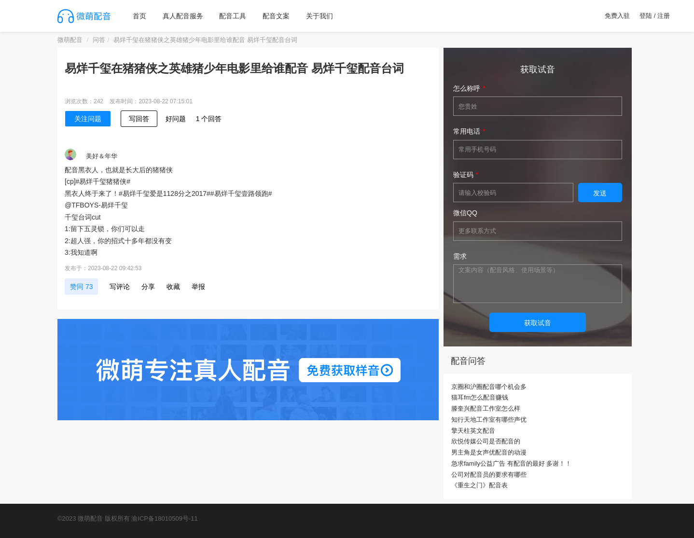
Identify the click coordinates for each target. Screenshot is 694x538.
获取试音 (537, 323)
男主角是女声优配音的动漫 (489, 452)
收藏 (173, 286)
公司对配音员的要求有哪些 (489, 474)
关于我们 (319, 16)
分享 (148, 286)
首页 (139, 16)
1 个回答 (209, 119)
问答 (99, 39)
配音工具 (232, 16)
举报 (198, 286)
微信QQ (465, 213)
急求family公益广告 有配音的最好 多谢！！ (511, 463)
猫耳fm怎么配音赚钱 (479, 397)
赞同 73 (81, 286)
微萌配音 (70, 39)
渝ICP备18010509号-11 (164, 518)
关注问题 (87, 119)
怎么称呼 (466, 88)
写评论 (120, 286)
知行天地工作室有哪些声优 (489, 419)
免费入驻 (617, 15)
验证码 (463, 175)
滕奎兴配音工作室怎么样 (485, 408)
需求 (460, 256)
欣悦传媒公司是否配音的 (485, 441)
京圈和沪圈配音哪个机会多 (489, 386)
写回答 (139, 119)
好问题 (176, 119)
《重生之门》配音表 (479, 485)
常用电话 (466, 131)
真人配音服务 (183, 16)
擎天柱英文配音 (473, 430)
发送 (600, 193)
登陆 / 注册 (654, 15)
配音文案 (276, 16)
